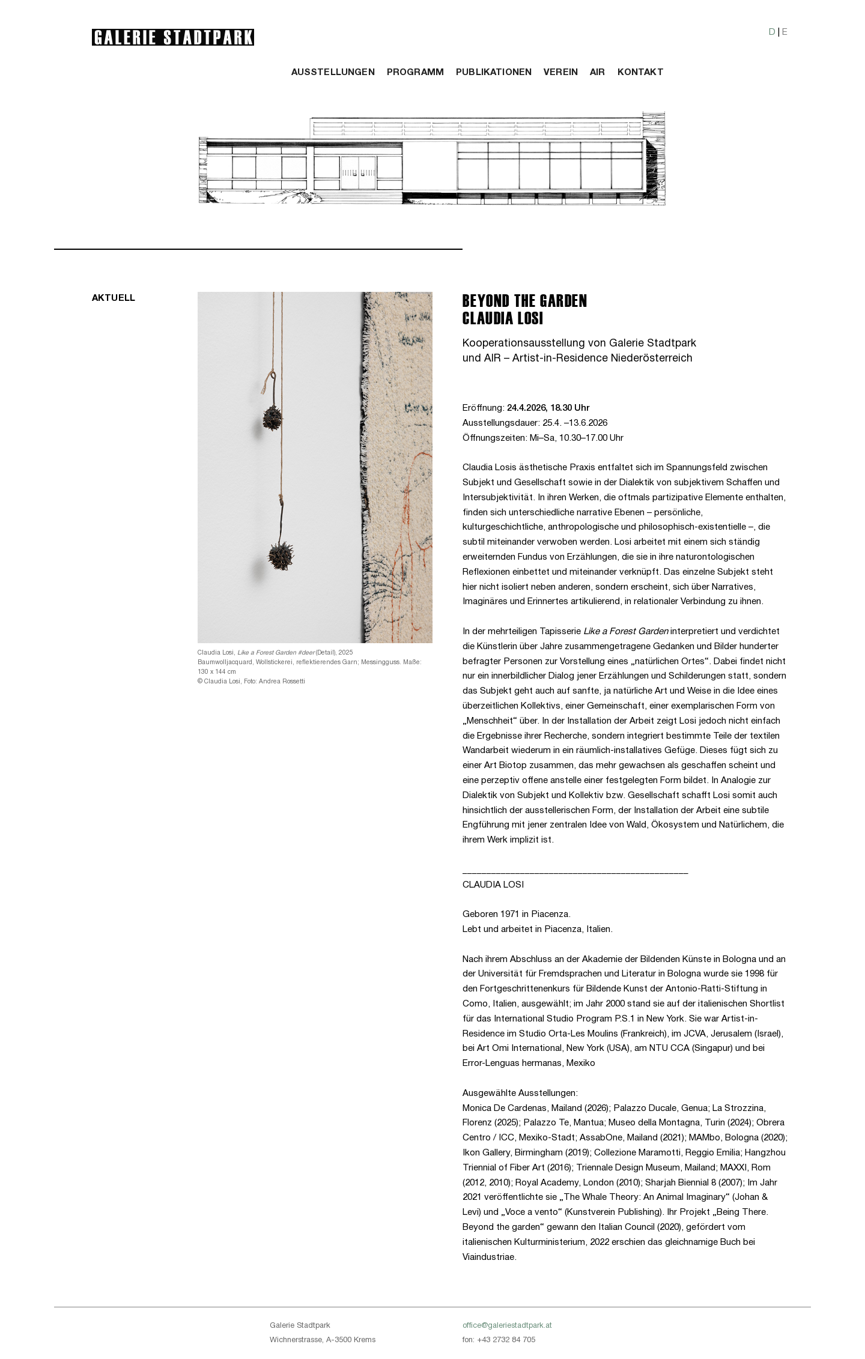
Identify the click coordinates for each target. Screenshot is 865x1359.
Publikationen (494, 72)
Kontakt (641, 72)
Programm (415, 72)
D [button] (772, 32)
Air (597, 72)
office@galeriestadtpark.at (507, 1326)
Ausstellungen (333, 72)
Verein (561, 72)
